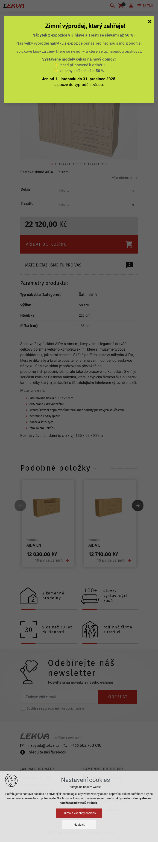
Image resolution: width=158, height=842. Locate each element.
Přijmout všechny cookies (79, 813)
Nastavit (79, 824)
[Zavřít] (150, 21)
